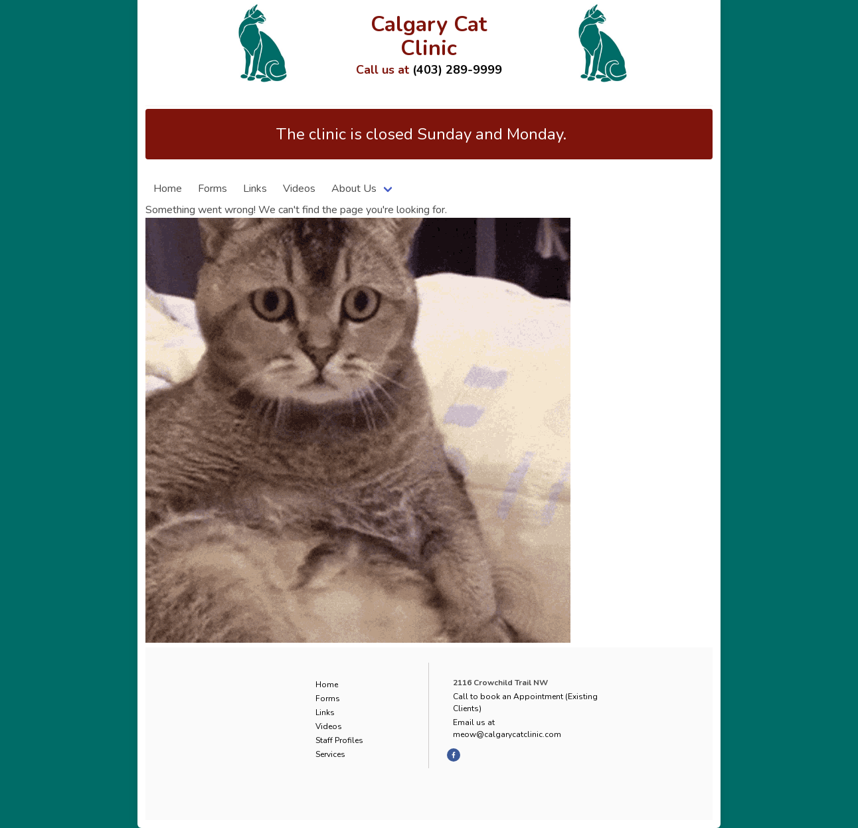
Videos (299, 188)
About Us (354, 188)
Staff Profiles (339, 740)
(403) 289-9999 (457, 70)
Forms (212, 188)
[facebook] (453, 755)
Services (330, 754)
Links (255, 188)
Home (167, 188)
